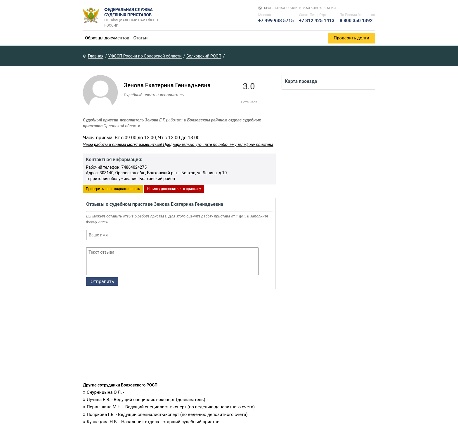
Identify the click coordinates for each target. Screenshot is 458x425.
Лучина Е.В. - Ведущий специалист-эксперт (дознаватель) (146, 399)
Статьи (140, 38)
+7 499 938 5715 (276, 20)
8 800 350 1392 (356, 20)
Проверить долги (351, 38)
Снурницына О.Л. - (105, 392)
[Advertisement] (179, 337)
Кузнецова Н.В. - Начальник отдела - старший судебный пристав (153, 421)
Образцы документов (107, 38)
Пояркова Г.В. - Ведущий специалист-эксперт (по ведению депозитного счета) (167, 414)
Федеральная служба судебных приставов (133, 15)
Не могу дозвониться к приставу (174, 189)
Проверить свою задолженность (113, 189)
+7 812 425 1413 (316, 20)
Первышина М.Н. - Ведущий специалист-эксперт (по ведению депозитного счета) (171, 407)
